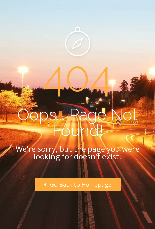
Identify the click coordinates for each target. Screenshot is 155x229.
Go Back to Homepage (77, 184)
